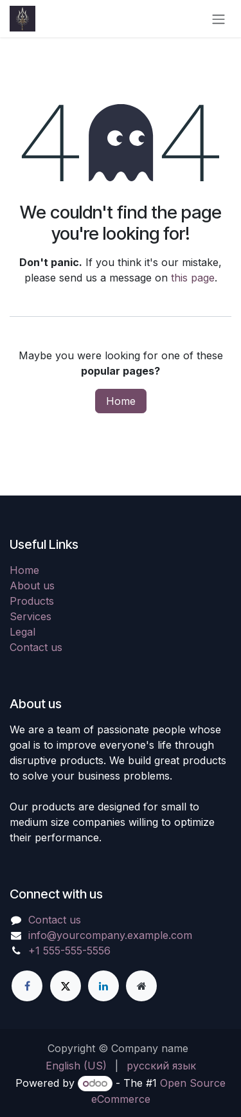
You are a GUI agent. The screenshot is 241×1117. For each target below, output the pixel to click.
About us (32, 585)
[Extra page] (141, 985)
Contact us (36, 647)
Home (121, 401)
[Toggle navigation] (218, 18)
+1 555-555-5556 (69, 950)
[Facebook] (27, 985)
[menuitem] (76, 1065)
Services (30, 616)
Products (32, 600)
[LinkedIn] (103, 985)
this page (193, 277)
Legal (22, 631)
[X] (65, 985)
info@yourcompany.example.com (110, 935)
